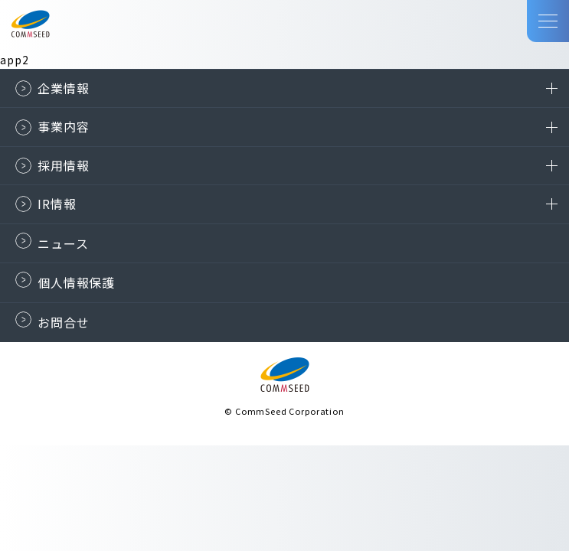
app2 (14, 59)
